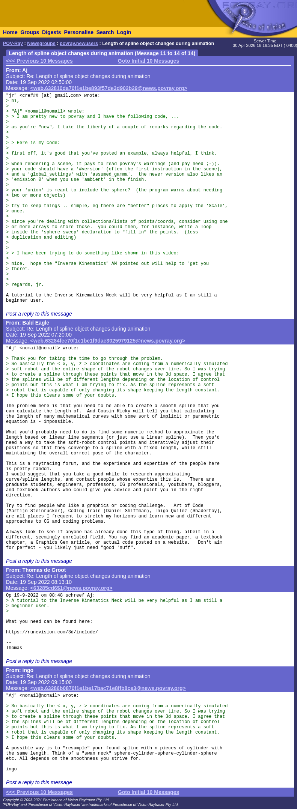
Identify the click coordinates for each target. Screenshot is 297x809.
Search (105, 32)
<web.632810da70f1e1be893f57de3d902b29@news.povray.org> (108, 88)
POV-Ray (13, 43)
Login (124, 32)
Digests (51, 32)
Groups (29, 32)
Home (10, 32)
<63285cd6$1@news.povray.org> (71, 588)
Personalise (78, 32)
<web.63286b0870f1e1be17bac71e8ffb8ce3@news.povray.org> (108, 688)
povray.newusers (79, 43)
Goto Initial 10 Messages (148, 61)
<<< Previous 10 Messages (39, 61)
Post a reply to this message (39, 314)
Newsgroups (41, 43)
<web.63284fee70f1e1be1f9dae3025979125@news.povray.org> (107, 341)
